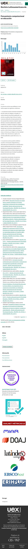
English (4, 335)
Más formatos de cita (6, 189)
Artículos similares (6, 195)
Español (4, 337)
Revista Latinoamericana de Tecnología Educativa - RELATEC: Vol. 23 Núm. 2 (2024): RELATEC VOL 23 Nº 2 (14, 208)
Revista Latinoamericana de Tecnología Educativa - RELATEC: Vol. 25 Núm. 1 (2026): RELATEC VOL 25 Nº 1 (14, 221)
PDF (4, 80)
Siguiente (22, 317)
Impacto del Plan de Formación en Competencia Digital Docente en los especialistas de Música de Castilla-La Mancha (14, 217)
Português (4, 340)
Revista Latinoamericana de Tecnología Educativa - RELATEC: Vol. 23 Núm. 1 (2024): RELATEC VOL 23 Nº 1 (14, 243)
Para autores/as (5, 358)
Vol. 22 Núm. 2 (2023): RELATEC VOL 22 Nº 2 (10, 11)
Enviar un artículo (7, 346)
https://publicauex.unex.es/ (14, 522)
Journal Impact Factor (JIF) (9, 389)
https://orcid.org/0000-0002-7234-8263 (9, 27)
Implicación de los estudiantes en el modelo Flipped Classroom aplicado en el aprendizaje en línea (14, 248)
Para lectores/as (6, 355)
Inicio (2, 10)
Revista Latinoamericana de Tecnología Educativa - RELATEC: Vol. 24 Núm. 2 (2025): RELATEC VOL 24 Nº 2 (13, 291)
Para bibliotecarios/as (7, 360)
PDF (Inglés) (12, 80)
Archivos (7, 10)
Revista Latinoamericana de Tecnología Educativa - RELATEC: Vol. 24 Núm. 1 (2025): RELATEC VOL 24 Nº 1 (13, 235)
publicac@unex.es (14, 521)
